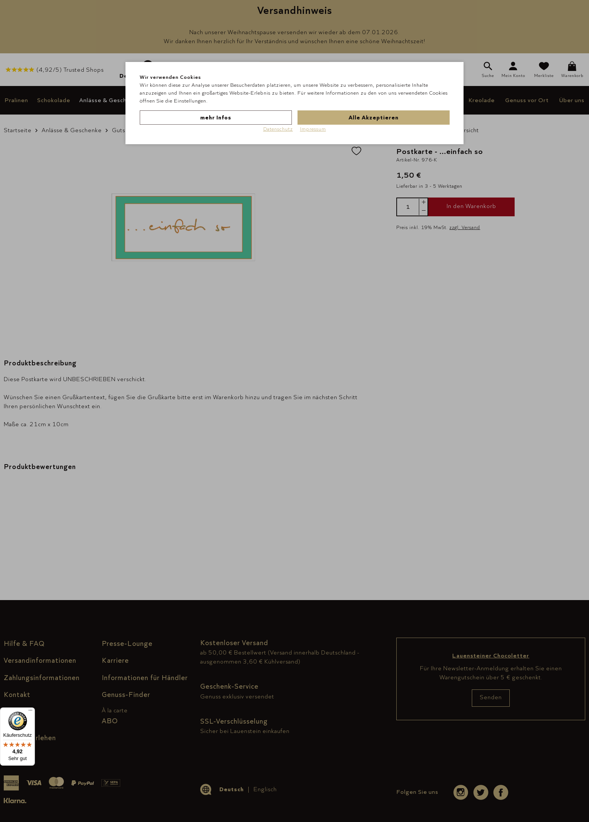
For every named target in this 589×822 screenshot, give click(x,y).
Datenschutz (278, 129)
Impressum (313, 129)
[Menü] (30, 711)
